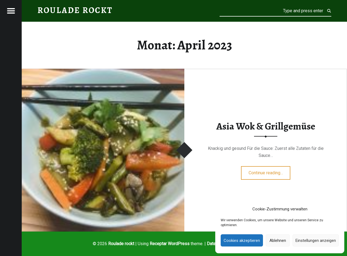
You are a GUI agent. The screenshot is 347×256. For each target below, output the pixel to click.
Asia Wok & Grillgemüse (265, 126)
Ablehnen (277, 240)
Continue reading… (270, 171)
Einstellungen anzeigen (315, 240)
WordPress (178, 243)
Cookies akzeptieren (242, 240)
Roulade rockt (121, 243)
